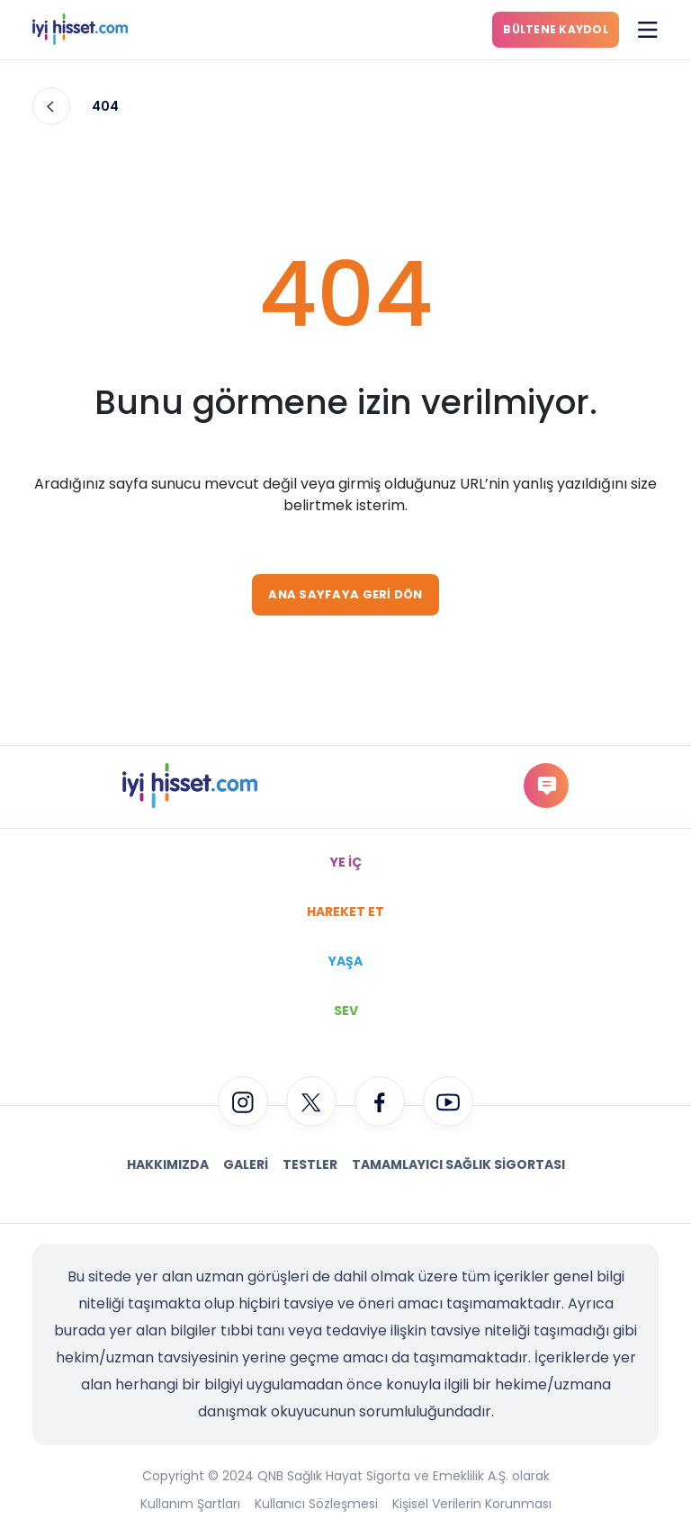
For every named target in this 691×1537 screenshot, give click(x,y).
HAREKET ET (345, 912)
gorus (545, 785)
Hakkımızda (168, 1164)
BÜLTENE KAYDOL (555, 29)
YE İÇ (346, 862)
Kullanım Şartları (190, 1504)
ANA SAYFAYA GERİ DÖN (345, 594)
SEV (346, 1011)
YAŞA (345, 961)
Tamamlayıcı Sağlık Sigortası (458, 1164)
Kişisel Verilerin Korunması (472, 1504)
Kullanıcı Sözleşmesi (316, 1504)
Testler (310, 1164)
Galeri (245, 1164)
